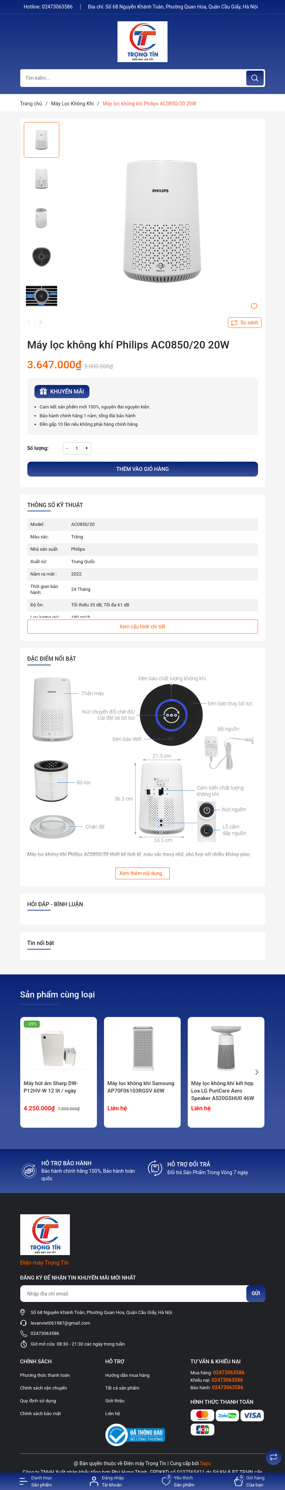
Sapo (206, 1463)
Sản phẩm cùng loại (57, 995)
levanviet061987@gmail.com (61, 1323)
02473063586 (58, 7)
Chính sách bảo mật (40, 1413)
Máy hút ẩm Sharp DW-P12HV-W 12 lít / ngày (51, 1087)
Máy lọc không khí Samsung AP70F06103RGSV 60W (141, 1087)
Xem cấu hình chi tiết (143, 626)
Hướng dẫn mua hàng (127, 1375)
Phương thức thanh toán (45, 1375)
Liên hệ (112, 1413)
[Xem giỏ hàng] (249, 1481)
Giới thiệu (115, 1400)
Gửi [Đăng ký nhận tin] (256, 1293)
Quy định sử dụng (38, 1400)
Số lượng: (38, 448)
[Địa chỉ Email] (142, 1293)
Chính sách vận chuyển (43, 1388)
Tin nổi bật (40, 943)
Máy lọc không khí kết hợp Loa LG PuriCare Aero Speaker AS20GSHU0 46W (222, 1090)
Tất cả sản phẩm (122, 1388)
